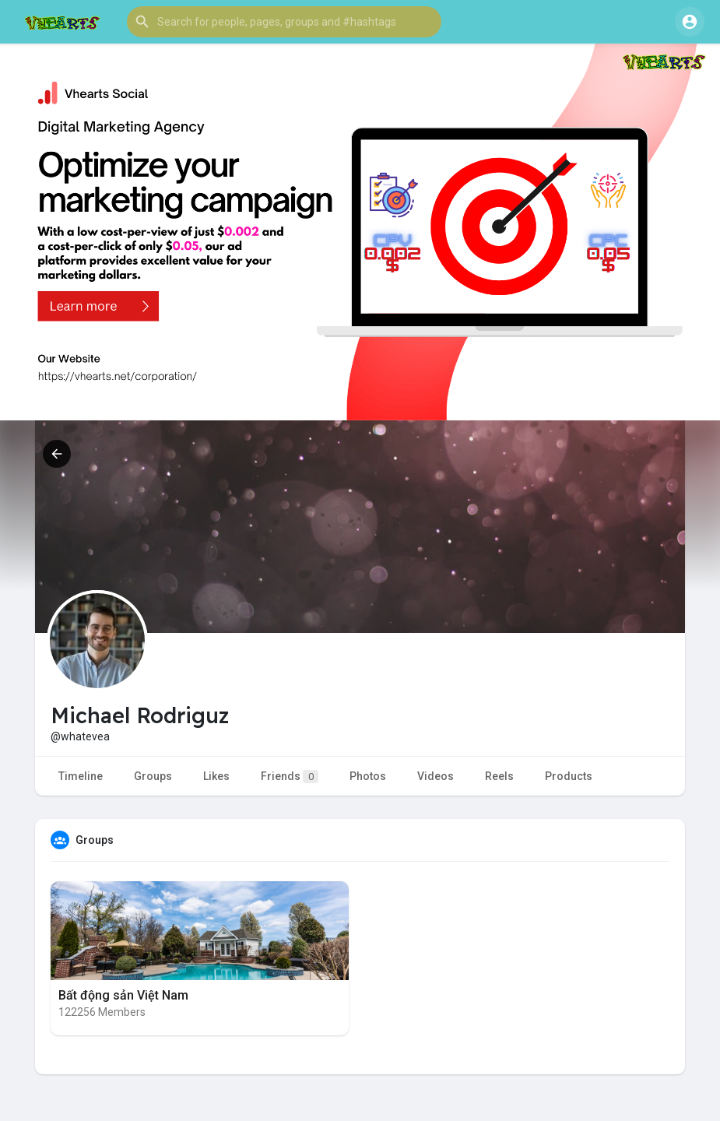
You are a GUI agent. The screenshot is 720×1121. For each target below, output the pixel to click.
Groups (153, 776)
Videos (435, 776)
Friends (289, 776)
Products (568, 776)
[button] (284, 21)
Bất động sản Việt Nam (123, 995)
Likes (216, 776)
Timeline (80, 776)
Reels (499, 776)
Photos (367, 776)
